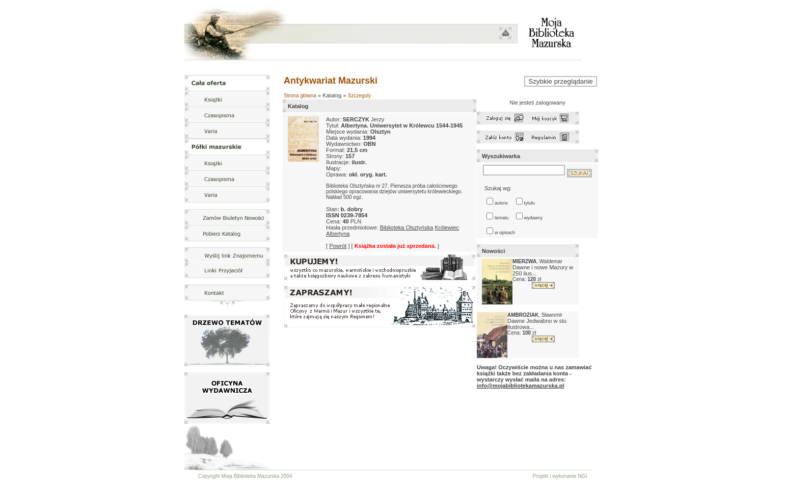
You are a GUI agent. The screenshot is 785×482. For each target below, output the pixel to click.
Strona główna (300, 95)
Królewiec (447, 227)
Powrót (337, 246)
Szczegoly (359, 95)
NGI (582, 476)
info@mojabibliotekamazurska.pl (520, 386)
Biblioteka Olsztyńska (407, 227)
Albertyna (337, 234)
